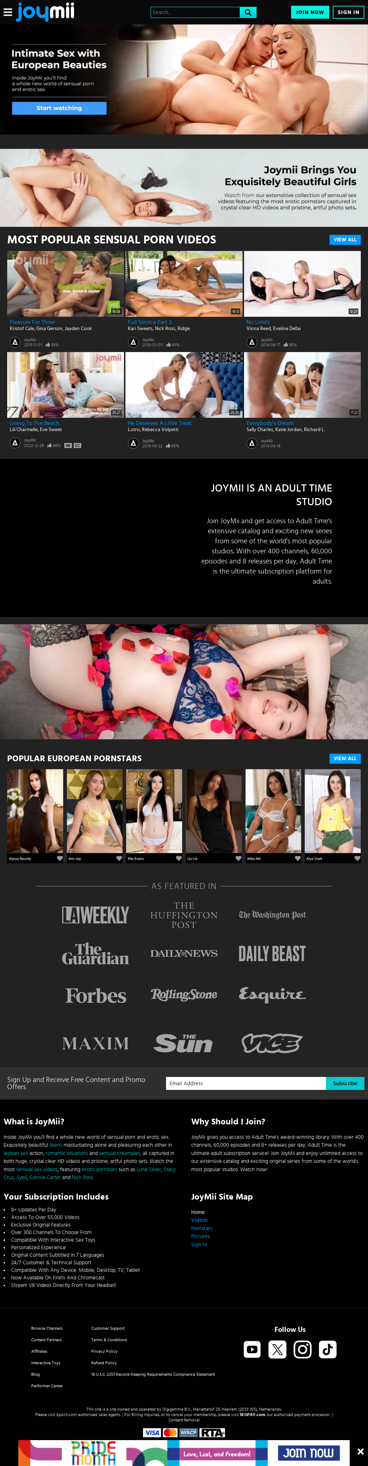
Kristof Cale (22, 328)
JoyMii (30, 340)
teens (56, 1145)
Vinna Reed (259, 328)
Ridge (184, 328)
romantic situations (67, 1153)
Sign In (348, 12)
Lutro (134, 429)
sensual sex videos (37, 1169)
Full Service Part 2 (150, 322)
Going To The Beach (34, 423)
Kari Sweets (140, 328)
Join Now (310, 12)
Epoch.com (66, 1414)
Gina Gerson (49, 328)
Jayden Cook (78, 328)
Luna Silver (149, 1169)
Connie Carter (45, 1177)
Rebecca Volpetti (160, 429)
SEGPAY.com (252, 1414)
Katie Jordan (288, 429)
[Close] (360, 1452)
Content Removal (184, 1420)
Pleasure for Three (32, 322)
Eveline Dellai (287, 328)
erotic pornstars (99, 1169)
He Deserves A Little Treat (160, 423)
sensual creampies (119, 1153)
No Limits (258, 322)
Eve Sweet (51, 429)
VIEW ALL (345, 758)
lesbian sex (16, 1153)
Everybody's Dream (270, 423)
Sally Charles (260, 429)
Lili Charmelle (24, 429)
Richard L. (314, 429)
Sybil (22, 1177)
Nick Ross (165, 328)
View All (345, 239)
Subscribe (345, 1083)
